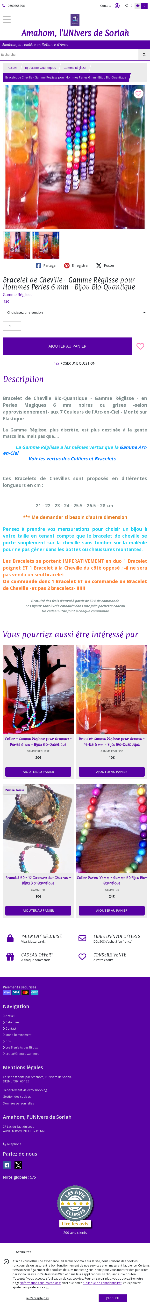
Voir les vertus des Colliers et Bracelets (71, 458)
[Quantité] (12, 326)
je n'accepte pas (37, 1298)
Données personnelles (18, 1103)
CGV (7, 1041)
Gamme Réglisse (75, 68)
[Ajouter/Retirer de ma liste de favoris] (140, 346)
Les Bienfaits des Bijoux (20, 1047)
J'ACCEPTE (113, 1298)
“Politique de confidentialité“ (102, 1283)
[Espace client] (117, 6)
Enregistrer (76, 265)
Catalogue (11, 1022)
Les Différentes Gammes (21, 1054)
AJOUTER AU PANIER (67, 346)
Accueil (12, 68)
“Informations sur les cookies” (40, 1283)
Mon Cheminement (17, 1035)
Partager (46, 265)
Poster (105, 265)
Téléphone (12, 1144)
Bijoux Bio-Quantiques (40, 68)
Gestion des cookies (17, 1097)
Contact (105, 6)
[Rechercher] (144, 54)
